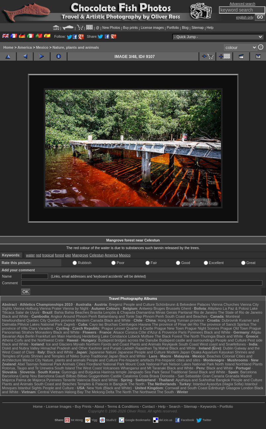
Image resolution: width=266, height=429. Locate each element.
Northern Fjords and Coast (107, 344)
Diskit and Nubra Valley (21, 348)
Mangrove (80, 255)
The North (191, 336)
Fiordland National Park (105, 364)
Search (175, 406)
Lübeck (134, 336)
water (30, 255)
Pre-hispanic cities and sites (177, 360)
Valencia (83, 380)
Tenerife (69, 380)
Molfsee (147, 336)
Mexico (42, 47)
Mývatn (79, 344)
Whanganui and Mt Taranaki (143, 368)
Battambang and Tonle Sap (120, 316)
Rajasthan (143, 348)
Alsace (118, 332)
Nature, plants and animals (76, 47)
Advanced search (242, 4)
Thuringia (208, 336)
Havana (144, 324)
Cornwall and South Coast (186, 388)
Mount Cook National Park (147, 364)
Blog (185, 27)
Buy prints (130, 27)
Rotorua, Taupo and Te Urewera (28, 368)
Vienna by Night (75, 308)
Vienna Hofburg (25, 308)
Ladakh (128, 348)
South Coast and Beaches (186, 316)
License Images (59, 406)
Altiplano (215, 308)
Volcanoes (111, 368)
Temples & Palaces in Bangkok (102, 384)
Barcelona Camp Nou (19, 376)
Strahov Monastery (37, 332)
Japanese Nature (103, 352)
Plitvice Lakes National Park (39, 324)
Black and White (15, 316)
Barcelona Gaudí (51, 376)
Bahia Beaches (77, 312)
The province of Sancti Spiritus (224, 324)
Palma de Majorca (30, 380)
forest (59, 255)
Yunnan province (190, 320)
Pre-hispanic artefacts (136, 360)
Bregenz (116, 304)
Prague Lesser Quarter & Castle (127, 328)
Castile (116, 376)
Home (8, 47)
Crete (59, 340)
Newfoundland (13, 320)
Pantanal (185, 312)
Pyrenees (195, 332)
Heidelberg (91, 336)
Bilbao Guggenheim (94, 376)
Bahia (59, 312)
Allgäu (256, 332)
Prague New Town (169, 328)
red (38, 255)
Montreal (233, 316)
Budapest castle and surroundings (186, 340)
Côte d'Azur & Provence (157, 332)
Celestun (96, 255)
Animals (68, 364)
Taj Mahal (160, 348)
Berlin (29, 336)
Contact (148, 406)
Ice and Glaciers (59, 344)
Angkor (56, 316)
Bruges (159, 308)
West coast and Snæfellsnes (223, 344)
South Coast (189, 344)
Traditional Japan (104, 356)
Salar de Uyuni (27, 312)
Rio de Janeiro (205, 312)
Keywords (208, 406)
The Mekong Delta (99, 392)
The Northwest (144, 392)
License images (152, 27)
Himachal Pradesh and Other (64, 348)
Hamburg (73, 336)
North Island (225, 364)
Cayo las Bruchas (103, 324)
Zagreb (69, 324)
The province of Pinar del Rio (175, 324)
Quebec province (61, 320)
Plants (257, 364)
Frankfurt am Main (50, 336)
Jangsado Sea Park (143, 372)
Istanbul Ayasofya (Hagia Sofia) (218, 384)
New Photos (111, 27)
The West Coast (89, 368)
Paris (182, 332)
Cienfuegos (128, 324)
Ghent (186, 308)
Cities (80, 364)
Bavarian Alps (13, 336)
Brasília (96, 312)
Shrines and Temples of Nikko (55, 356)
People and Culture (139, 304)
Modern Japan (178, 352)
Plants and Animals (145, 344)
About (99, 406)
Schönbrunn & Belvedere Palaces (183, 304)
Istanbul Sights (30, 388)
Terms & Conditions (123, 406)
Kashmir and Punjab (105, 348)
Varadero (45, 328)
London (247, 388)
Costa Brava (149, 376)
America (25, 47)
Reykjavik (170, 344)
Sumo (85, 356)
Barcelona (248, 372)
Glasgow (233, 388)
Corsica (131, 332)
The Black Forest (168, 336)
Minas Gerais (166, 312)
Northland (243, 364)
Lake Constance (114, 336)
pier (68, 255)
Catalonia (130, 376)
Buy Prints (83, 406)
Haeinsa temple (114, 372)
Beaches (214, 356)
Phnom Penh (153, 316)
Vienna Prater (50, 308)
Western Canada (89, 320)
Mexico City (32, 360)
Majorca (8, 380)
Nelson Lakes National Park (191, 364)
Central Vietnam (50, 392)
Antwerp (145, 308)
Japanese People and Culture (142, 352)
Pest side (254, 340)
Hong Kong (167, 320)
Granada (232, 376)
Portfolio (173, 27)
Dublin (228, 348)
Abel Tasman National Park (39, 364)
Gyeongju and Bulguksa (81, 372)
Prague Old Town (234, 328)
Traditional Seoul (184, 372)
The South (165, 392)
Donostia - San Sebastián (180, 376)
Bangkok (223, 380)
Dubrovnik (230, 320)
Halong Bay (74, 392)
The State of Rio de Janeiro (240, 312)
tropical (48, 255)
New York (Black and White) (109, 388)
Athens (7, 340)
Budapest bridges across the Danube (128, 340)
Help (210, 27)
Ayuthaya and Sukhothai (195, 380)
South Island (65, 368)
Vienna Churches (225, 304)
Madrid (246, 376)
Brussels (173, 308)
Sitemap (197, 27)
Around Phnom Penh (80, 316)
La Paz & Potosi (236, 308)
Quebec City (36, 320)
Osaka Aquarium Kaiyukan (212, 352)
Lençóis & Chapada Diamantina (129, 312)
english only (245, 17)
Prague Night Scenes (202, 328)
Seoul (165, 372)
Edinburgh (216, 388)
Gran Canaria (213, 376)
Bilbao (71, 376)
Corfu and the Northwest (34, 340)
